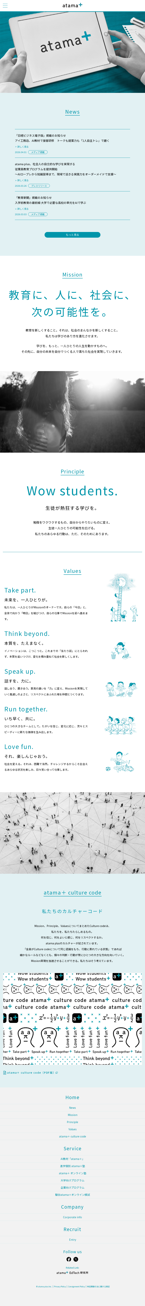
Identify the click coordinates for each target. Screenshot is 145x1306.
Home (72, 1097)
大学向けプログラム (72, 1180)
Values (73, 1129)
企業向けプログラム (72, 1187)
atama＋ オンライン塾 (72, 1173)
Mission (72, 1115)
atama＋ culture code (72, 1136)
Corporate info (72, 1217)
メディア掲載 (38, 152)
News (72, 1108)
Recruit (72, 1229)
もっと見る (72, 235)
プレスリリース (39, 185)
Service (73, 1148)
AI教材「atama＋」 (73, 1159)
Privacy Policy (60, 1286)
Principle (72, 1122)
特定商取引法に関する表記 (98, 1286)
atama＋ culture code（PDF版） (32, 1072)
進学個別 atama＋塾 (72, 1166)
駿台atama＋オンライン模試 (72, 1195)
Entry (72, 1239)
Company (72, 1206)
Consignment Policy (76, 1286)
